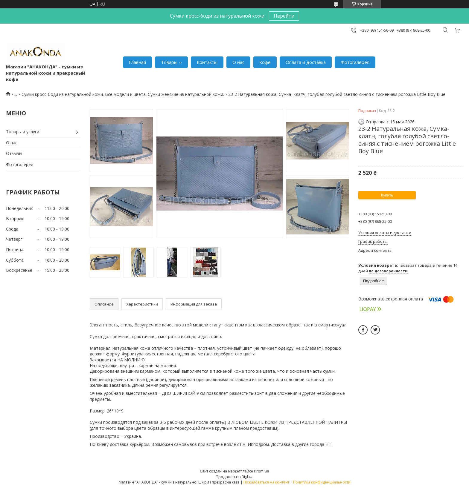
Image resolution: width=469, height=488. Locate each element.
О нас (238, 62)
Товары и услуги (22, 131)
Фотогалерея (355, 62)
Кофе (265, 62)
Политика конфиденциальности (322, 482)
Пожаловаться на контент (266, 482)
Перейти (284, 16)
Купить (387, 195)
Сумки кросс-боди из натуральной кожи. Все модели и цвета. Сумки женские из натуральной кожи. (123, 94)
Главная (137, 62)
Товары (169, 62)
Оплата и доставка (306, 62)
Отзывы (14, 153)
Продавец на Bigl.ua (235, 476)
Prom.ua (261, 471)
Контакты (207, 62)
